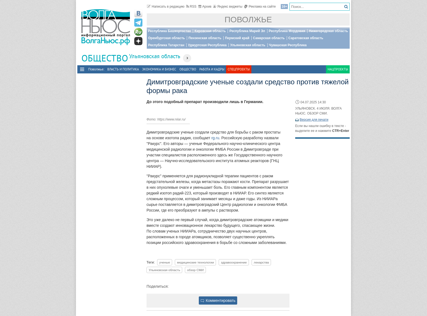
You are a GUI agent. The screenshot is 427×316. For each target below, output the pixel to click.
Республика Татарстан (166, 45)
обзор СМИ (195, 270)
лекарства (261, 262)
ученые (164, 262)
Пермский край (237, 38)
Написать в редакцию (165, 6)
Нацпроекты (338, 69)
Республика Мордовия (287, 31)
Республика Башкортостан (169, 31)
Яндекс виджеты (227, 6)
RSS (191, 6)
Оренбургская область (166, 38)
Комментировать (218, 300)
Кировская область (210, 31)
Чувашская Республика (288, 45)
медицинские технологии (195, 262)
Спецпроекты (239, 69)
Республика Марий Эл (247, 31)
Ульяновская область (247, 45)
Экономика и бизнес (159, 69)
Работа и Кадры (211, 69)
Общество (187, 69)
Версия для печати (314, 120)
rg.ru (215, 138)
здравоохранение (234, 262)
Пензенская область (204, 38)
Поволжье (248, 19)
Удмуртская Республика (207, 45)
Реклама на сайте (260, 6)
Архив (205, 6)
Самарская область (269, 38)
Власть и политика (123, 69)
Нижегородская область (328, 31)
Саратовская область (305, 38)
